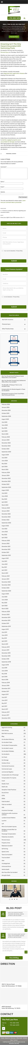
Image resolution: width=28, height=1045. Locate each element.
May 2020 (4, 602)
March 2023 (5, 505)
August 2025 (5, 419)
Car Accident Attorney (8, 739)
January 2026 (5, 407)
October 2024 (5, 449)
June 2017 (4, 700)
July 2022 (4, 528)
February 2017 (6, 712)
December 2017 (6, 688)
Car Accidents (5, 754)
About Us (7, 1038)
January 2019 (5, 650)
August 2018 (5, 665)
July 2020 (4, 597)
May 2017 (4, 703)
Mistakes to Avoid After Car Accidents (9, 830)
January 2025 (5, 440)
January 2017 (5, 715)
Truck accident (6, 857)
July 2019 (4, 632)
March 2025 (5, 434)
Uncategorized (6, 863)
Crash (3, 781)
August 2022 (5, 526)
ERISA (3, 798)
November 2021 (6, 549)
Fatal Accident (6, 801)
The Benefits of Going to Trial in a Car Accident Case (12, 385)
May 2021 (4, 567)
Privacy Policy (19, 250)
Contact (15, 1040)
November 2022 (6, 517)
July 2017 (4, 697)
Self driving (5, 848)
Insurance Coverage (7, 810)
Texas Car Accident (7, 854)
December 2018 (6, 653)
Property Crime (6, 843)
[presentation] (13, 255)
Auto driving (5, 730)
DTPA (3, 795)
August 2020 (5, 594)
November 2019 (6, 620)
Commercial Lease (7, 769)
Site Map (17, 1043)
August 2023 (5, 490)
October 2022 (5, 520)
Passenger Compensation (9, 834)
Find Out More (14, 37)
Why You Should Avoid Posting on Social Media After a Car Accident (13, 377)
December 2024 (6, 443)
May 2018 (4, 673)
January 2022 (5, 543)
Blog (3, 736)
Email (2, 187)
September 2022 (6, 523)
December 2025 (6, 410)
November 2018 (6, 656)
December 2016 (6, 718)
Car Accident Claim (7, 742)
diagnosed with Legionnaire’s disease (14, 73)
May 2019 (4, 638)
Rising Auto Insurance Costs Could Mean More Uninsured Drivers (13, 394)
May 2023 (4, 499)
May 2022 (4, 534)
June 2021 (5, 564)
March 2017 (5, 709)
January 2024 (5, 475)
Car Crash (4, 757)
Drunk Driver (5, 792)
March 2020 (5, 608)
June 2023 (5, 496)
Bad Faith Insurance (7, 733)
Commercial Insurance (8, 766)
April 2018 (4, 676)
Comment (4, 167)
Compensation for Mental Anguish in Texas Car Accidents (13, 390)
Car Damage (5, 760)
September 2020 (6, 591)
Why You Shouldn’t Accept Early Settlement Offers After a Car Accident (14, 381)
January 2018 (5, 685)
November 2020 (6, 585)
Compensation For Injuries (9, 778)
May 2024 (4, 463)
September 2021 (6, 555)
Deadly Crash (5, 784)
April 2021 (4, 570)
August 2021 (5, 558)
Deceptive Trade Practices (9, 789)
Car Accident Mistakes (8, 751)
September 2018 (6, 662)
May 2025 (4, 428)
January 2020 (6, 614)
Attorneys (13, 1038)
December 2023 (6, 478)
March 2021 (5, 573)
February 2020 (6, 611)
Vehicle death (5, 869)
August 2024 (5, 455)
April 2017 (4, 706)
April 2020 (4, 605)
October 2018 (5, 659)
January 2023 (5, 511)
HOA (3, 807)
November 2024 (6, 446)
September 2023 (6, 487)
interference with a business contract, (9, 814)
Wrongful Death (6, 875)
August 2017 (5, 694)
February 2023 (6, 508)
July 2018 (4, 668)
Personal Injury (5, 52)
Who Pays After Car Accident (9, 872)
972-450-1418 (14, 18)
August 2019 (5, 629)
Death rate (5, 787)
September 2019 (6, 626)
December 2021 (6, 546)
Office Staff (19, 1038)
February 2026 (6, 404)
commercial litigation (7, 772)
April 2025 (4, 431)
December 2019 (6, 617)
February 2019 (6, 647)
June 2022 (5, 531)
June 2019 (5, 635)
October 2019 (5, 623)
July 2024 (4, 457)
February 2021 (6, 576)
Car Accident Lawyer (7, 748)
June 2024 (5, 460)
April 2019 (4, 641)
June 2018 (5, 671)
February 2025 (6, 437)
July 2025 (4, 422)
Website (3, 192)
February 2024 (6, 472)
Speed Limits (5, 851)
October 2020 (5, 588)
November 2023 (6, 481)
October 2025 (5, 413)
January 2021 (5, 579)
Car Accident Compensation (9, 745)
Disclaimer (13, 250)
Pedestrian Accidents (8, 837)
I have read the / (13, 250)
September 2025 (6, 416)
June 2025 (5, 425)
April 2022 (4, 537)
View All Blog (14, 958)
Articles (25, 1038)
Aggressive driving (7, 727)
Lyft (3, 823)
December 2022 (6, 514)
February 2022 (6, 540)
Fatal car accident (7, 804)
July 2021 (4, 561)
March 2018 (5, 679)
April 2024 (4, 466)
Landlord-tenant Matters (8, 817)
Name (3, 181)
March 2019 (5, 644)
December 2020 (6, 582)
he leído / (11, 296)
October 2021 (5, 552)
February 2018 (6, 682)
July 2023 (4, 493)
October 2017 (5, 691)
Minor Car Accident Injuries (9, 826)
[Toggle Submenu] (24, 319)
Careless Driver (6, 763)
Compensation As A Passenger (10, 775)
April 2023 (4, 502)
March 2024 (5, 469)
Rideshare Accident (7, 846)
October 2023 (5, 484)
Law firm (4, 820)
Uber (3, 860)
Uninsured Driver (6, 866)
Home (2, 1038)
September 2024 (6, 452)
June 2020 (5, 600)
